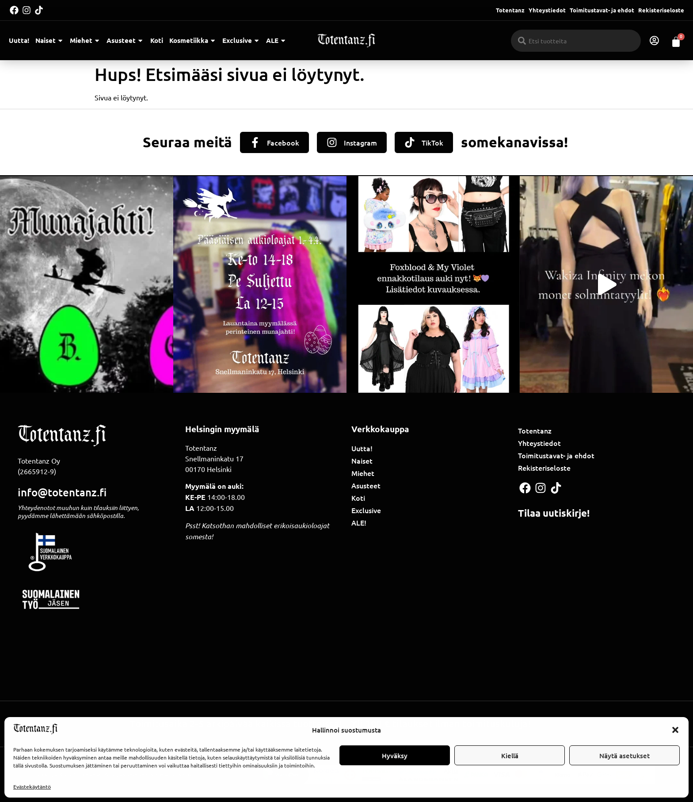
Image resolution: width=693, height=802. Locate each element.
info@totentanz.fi (62, 492)
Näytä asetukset (624, 755)
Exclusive (241, 40)
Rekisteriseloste (661, 10)
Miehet (85, 40)
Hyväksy (394, 755)
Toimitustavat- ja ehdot (602, 10)
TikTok (432, 142)
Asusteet (125, 40)
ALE (276, 40)
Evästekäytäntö (32, 786)
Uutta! (19, 40)
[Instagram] (332, 142)
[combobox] (576, 41)
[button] (675, 729)
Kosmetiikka (192, 40)
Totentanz (510, 10)
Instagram (360, 142)
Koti (156, 40)
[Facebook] (255, 142)
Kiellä (509, 755)
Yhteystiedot (547, 10)
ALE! (358, 523)
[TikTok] (409, 142)
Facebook (283, 142)
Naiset (49, 40)
